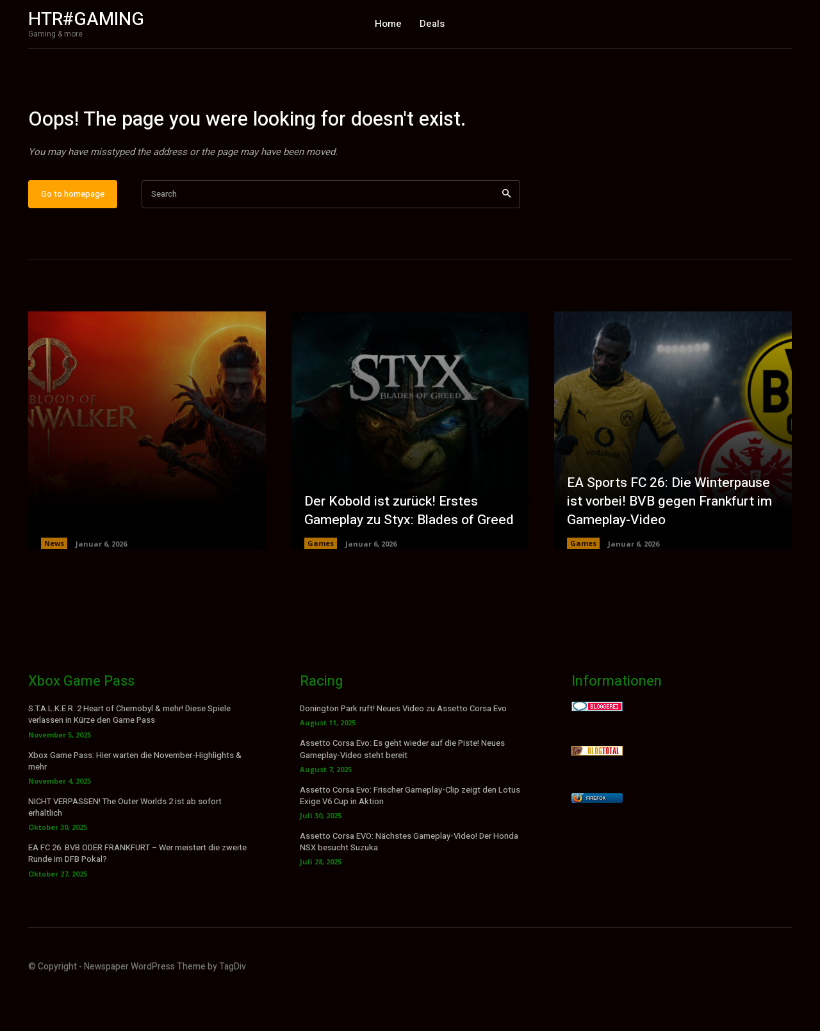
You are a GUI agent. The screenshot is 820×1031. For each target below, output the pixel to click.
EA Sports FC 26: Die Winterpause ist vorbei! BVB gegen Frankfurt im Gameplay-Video (672, 541)
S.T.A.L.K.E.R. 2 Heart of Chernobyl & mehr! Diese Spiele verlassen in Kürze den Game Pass (129, 755)
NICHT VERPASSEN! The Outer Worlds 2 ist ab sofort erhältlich (125, 848)
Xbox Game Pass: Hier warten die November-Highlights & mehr (135, 801)
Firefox (595, 839)
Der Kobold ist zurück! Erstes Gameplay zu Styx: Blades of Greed (395, 541)
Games (321, 584)
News (54, 584)
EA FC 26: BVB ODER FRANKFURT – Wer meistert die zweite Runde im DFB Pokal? (137, 894)
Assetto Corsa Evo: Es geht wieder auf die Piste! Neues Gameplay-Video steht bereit (402, 790)
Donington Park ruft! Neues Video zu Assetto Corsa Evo (403, 749)
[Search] (506, 234)
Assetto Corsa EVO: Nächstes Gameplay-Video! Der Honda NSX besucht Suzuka (409, 883)
